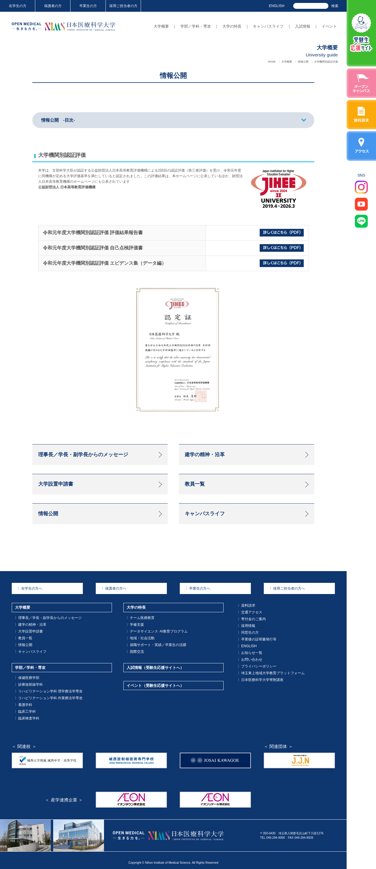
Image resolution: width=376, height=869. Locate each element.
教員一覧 (22, 641)
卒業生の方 (88, 6)
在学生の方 (17, 6)
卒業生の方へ (196, 596)
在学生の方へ (28, 596)
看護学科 (22, 701)
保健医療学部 (25, 677)
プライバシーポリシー (254, 666)
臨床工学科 (23, 707)
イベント (329, 26)
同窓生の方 (246, 636)
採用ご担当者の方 (123, 6)
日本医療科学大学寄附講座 (257, 678)
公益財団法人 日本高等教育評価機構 (66, 187)
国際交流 (133, 653)
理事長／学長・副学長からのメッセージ (42, 623)
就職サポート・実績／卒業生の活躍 (151, 647)
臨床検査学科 (25, 713)
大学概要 (161, 26)
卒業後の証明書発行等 (254, 642)
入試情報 (302, 26)
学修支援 (133, 629)
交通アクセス (248, 618)
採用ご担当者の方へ (284, 596)
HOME (272, 61)
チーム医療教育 (138, 623)
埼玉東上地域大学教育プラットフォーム (265, 672)
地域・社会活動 (138, 641)
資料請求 (245, 612)
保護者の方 (53, 6)
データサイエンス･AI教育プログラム (152, 635)
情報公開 (303, 61)
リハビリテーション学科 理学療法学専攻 (43, 689)
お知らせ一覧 (248, 654)
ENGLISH (276, 6)
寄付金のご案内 (249, 624)
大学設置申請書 (26, 635)
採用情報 (245, 630)
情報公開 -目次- (58, 120)
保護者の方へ (112, 596)
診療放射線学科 (26, 683)
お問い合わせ (248, 660)
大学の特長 (231, 26)
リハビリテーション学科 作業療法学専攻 (43, 695)
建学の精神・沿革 (28, 629)
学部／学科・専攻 (195, 26)
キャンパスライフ (268, 26)
